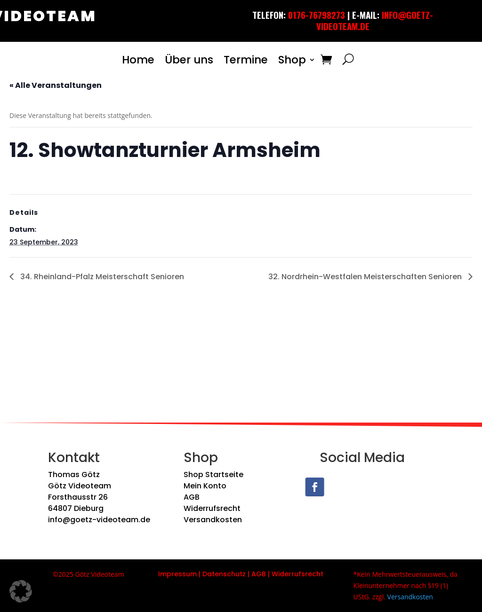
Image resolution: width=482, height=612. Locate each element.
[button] (20, 591)
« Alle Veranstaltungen (55, 85)
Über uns (189, 59)
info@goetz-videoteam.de (99, 519)
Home (138, 59)
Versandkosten (213, 519)
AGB (192, 497)
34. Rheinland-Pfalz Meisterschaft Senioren (101, 276)
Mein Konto (205, 485)
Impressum (177, 574)
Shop (292, 59)
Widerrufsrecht (212, 508)
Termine (246, 59)
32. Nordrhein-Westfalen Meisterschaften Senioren (366, 276)
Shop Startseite (213, 474)
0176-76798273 (316, 14)
